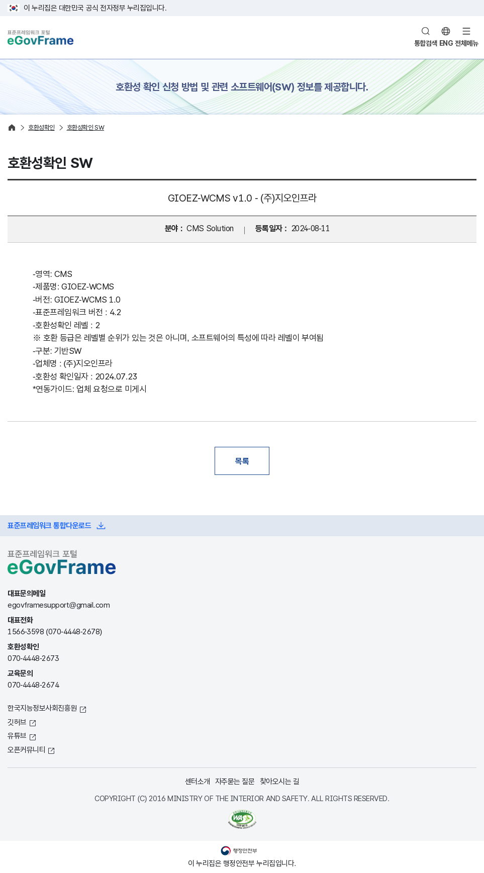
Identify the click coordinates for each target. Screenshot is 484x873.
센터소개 (197, 781)
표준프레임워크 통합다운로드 (49, 525)
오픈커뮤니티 (26, 749)
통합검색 (425, 43)
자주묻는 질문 (235, 781)
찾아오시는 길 (280, 781)
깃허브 (17, 722)
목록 (242, 460)
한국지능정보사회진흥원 (42, 708)
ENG (446, 43)
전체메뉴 (466, 43)
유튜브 (17, 735)
